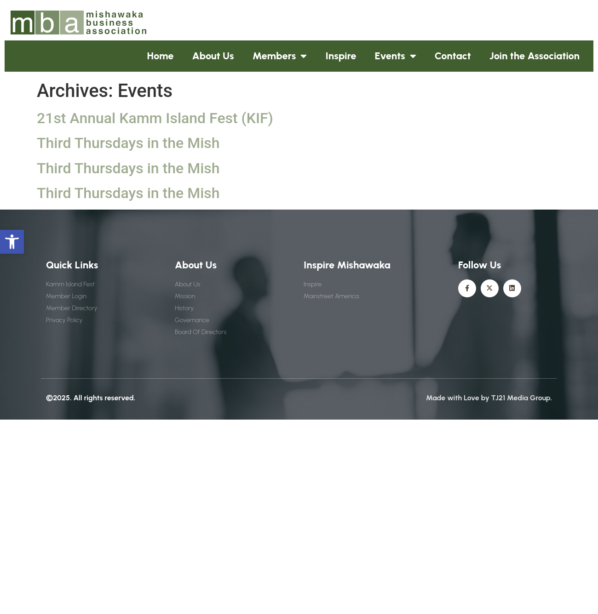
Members (280, 56)
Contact (453, 56)
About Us (213, 56)
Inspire (340, 56)
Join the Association (534, 56)
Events (395, 56)
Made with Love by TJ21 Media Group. (489, 397)
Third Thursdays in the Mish (128, 143)
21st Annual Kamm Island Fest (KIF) (155, 118)
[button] (12, 242)
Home (160, 56)
